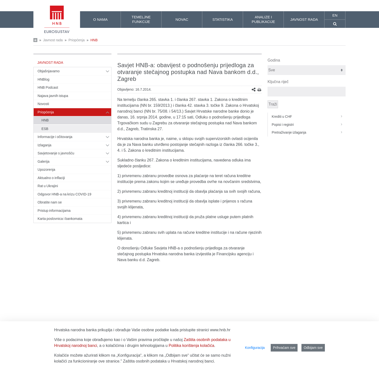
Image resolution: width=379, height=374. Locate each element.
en (335, 15)
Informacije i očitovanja (55, 137)
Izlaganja (44, 145)
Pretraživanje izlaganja (309, 132)
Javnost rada (53, 40)
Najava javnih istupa (53, 96)
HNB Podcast (48, 87)
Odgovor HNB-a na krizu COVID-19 (64, 194)
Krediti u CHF (309, 116)
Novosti (43, 104)
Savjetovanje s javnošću (56, 153)
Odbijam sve (313, 348)
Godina (274, 60)
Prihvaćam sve (284, 348)
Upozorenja (46, 169)
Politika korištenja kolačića (191, 345)
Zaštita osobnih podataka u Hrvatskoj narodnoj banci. (169, 361)
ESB (44, 129)
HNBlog (44, 79)
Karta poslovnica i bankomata (60, 219)
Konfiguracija (255, 348)
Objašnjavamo (49, 71)
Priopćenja (77, 40)
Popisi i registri (309, 125)
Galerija (44, 161)
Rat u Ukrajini (48, 186)
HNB (94, 40)
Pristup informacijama (54, 211)
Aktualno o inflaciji (51, 178)
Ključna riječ (278, 82)
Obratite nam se (50, 202)
